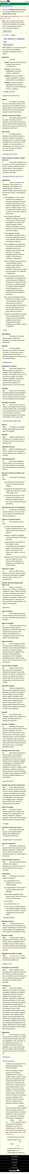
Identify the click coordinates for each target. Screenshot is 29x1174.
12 (3, 477)
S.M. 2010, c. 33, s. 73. (9, 917)
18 (3, 625)
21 (3, 688)
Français (27, 1)
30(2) (4, 988)
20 (3, 668)
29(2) (4, 937)
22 (3, 714)
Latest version (7, 31)
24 (3, 753)
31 (3, 1034)
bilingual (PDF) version (9, 13)
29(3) (4, 956)
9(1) (3, 368)
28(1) (4, 862)
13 (3, 509)
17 (3, 613)
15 (3, 571)
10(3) (4, 449)
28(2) (4, 876)
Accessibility (14, 1156)
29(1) (4, 923)
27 (3, 846)
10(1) (4, 427)
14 (3, 521)
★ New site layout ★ (7, 6)
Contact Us (14, 1167)
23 (3, 726)
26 (3, 829)
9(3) (3, 404)
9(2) (3, 390)
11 (3, 461)
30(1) (4, 970)
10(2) (4, 437)
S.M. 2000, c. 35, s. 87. (9, 91)
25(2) (4, 809)
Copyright (14, 1162)
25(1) (4, 787)
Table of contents (7, 44)
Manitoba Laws (5, 4)
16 (3, 587)
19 (3, 643)
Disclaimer (14, 1159)
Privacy (14, 1165)
